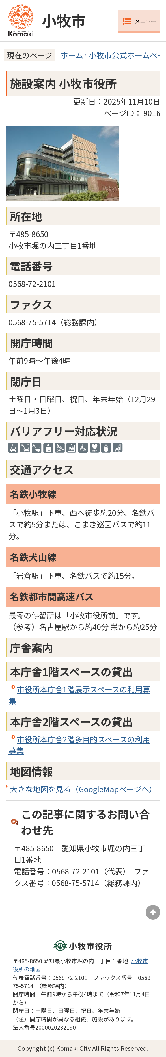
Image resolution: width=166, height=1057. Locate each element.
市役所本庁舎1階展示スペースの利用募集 (79, 694)
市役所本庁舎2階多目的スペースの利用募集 (79, 744)
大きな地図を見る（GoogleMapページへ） (83, 788)
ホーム (72, 54)
